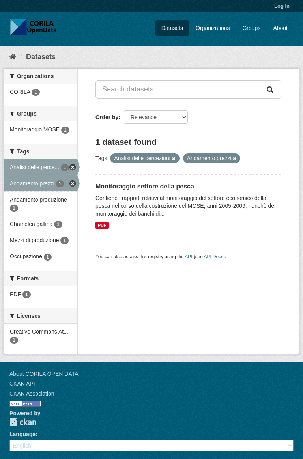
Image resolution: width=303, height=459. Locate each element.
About (280, 28)
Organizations (213, 28)
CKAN (22, 422)
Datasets (172, 28)
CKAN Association (31, 393)
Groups (251, 28)
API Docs (214, 256)
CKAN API (22, 384)
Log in (282, 6)
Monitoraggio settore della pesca (144, 186)
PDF (102, 225)
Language (22, 434)
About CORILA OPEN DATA (44, 374)
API (188, 256)
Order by (106, 117)
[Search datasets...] (177, 89)
